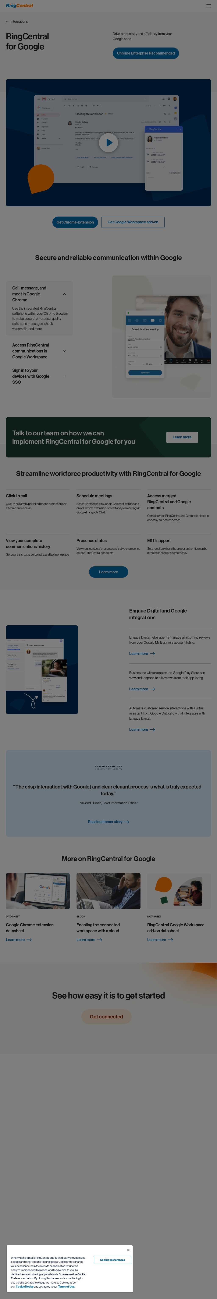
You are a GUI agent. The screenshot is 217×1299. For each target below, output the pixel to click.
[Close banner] (128, 1250)
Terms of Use (66, 1286)
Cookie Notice (24, 1286)
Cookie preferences (112, 1259)
